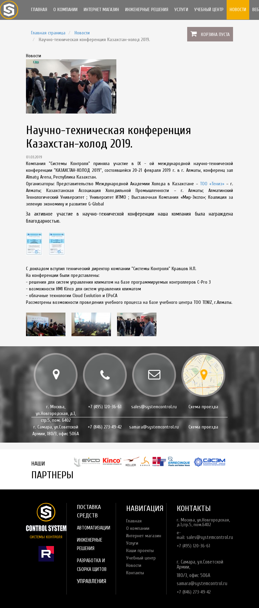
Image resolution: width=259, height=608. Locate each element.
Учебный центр (209, 9)
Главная (39, 9)
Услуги (181, 9)
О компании (65, 9)
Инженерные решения (146, 9)
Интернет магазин (101, 9)
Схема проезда (203, 407)
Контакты (135, 573)
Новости (238, 9)
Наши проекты (140, 550)
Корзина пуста (215, 34)
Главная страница (48, 33)
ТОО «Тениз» (212, 184)
